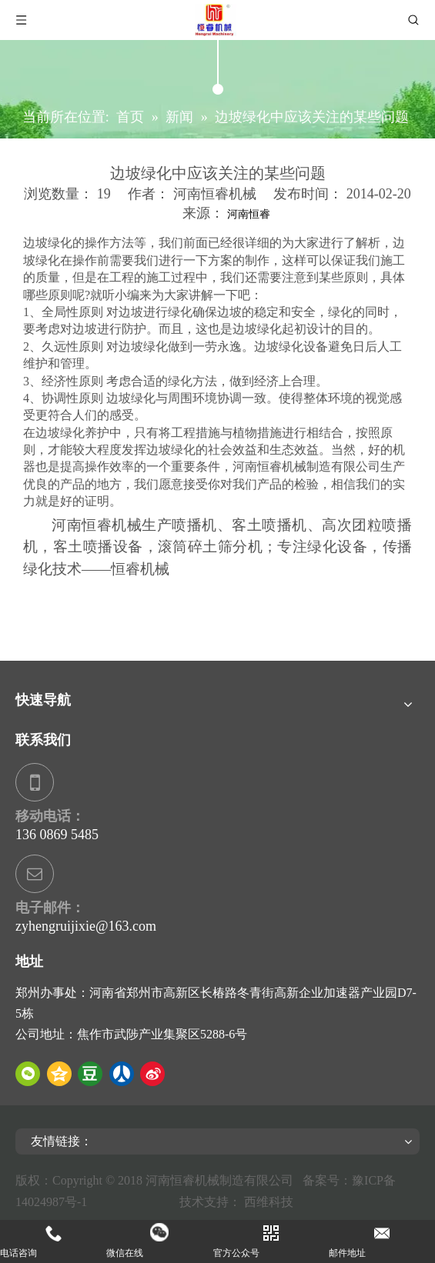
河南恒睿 (248, 214)
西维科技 (268, 1201)
